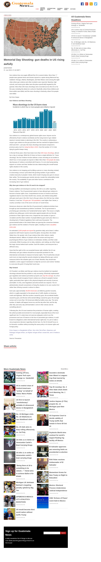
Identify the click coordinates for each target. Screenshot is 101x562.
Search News (66, 9)
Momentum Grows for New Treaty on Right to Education (58, 475)
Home (37, 9)
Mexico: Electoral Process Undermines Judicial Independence (58, 487)
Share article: (10, 346)
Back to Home (7, 15)
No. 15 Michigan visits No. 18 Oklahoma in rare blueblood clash (24, 416)
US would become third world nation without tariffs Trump (25, 512)
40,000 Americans (31, 291)
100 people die (51, 160)
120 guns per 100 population (31, 200)
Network (73, 9)
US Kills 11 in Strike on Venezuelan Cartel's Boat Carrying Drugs (25, 442)
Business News (60, 9)
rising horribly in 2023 (31, 147)
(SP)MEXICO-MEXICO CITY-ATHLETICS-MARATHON (24, 499)
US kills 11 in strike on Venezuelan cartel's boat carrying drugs (25, 455)
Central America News (42, 9)
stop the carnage (47, 276)
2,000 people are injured (26, 230)
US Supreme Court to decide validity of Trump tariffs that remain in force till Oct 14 (58, 421)
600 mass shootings (47, 153)
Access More (64, 369)
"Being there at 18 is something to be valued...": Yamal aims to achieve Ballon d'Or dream (25, 471)
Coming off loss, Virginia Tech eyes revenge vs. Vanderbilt (25, 375)
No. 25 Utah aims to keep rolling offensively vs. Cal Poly (25, 429)
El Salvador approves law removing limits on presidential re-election (58, 449)
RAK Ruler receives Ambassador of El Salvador (57, 462)
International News (51, 9)
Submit (63, 533)
